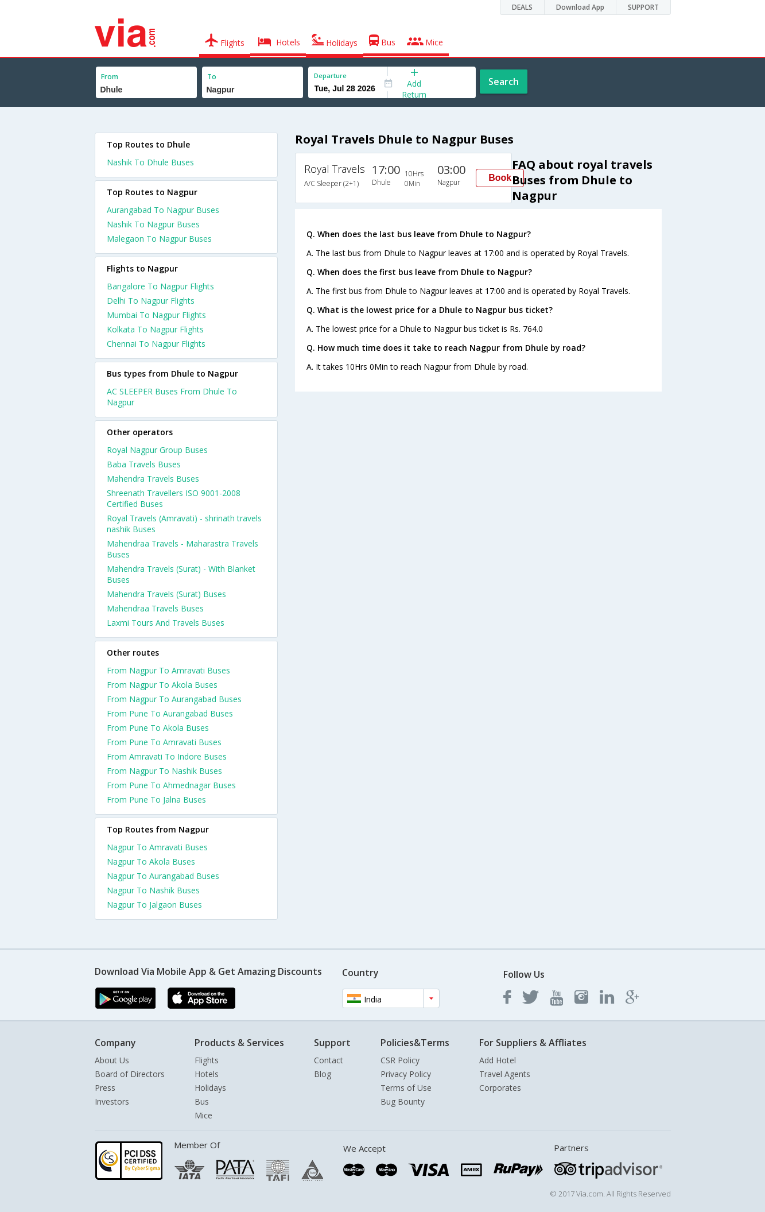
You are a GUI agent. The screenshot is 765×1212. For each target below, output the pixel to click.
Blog (322, 1073)
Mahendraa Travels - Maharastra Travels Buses (182, 549)
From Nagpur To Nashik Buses (164, 770)
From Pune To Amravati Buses (164, 742)
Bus (202, 1101)
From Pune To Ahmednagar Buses (171, 785)
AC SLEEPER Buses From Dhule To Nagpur (172, 397)
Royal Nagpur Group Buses (157, 449)
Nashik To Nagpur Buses (153, 224)
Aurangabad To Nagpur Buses (163, 209)
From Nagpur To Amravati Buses (168, 670)
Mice (203, 1115)
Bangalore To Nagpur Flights (160, 286)
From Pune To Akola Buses (158, 727)
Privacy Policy (405, 1073)
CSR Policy (400, 1060)
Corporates (500, 1087)
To (211, 77)
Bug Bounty (402, 1101)
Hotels (207, 1073)
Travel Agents (504, 1073)
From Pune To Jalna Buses (156, 799)
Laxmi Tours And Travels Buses (165, 622)
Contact (328, 1060)
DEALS (522, 7)
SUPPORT (643, 7)
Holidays (210, 1087)
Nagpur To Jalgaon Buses (154, 904)
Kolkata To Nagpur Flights (155, 329)
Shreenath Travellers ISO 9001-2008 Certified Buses (173, 498)
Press (105, 1087)
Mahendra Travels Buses (153, 478)
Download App (580, 7)
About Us (112, 1060)
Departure (330, 75)
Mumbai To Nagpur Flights (156, 314)
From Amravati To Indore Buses (167, 756)
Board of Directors (130, 1073)
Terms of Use (406, 1087)
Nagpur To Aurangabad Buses (163, 875)
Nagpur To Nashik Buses (153, 890)
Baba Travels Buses (144, 464)
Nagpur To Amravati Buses (157, 847)
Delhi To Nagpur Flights (151, 300)
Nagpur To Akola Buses (151, 861)
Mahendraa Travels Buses (155, 608)
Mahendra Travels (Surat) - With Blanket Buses (181, 574)
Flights (207, 1060)
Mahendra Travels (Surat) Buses (166, 593)
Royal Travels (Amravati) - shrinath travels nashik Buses (184, 524)
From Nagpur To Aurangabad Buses (174, 699)
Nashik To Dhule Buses (150, 162)
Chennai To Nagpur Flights (156, 343)
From (109, 77)
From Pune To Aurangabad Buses (170, 713)
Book (499, 178)
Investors (112, 1101)
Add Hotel (497, 1060)
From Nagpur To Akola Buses (162, 684)
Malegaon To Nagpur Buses (159, 238)
